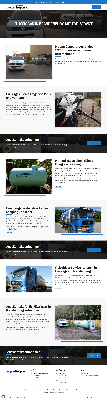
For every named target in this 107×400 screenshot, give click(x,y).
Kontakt (96, 7)
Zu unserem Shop (71, 2)
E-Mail (86, 373)
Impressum (53, 392)
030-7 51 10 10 (60, 2)
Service (75, 7)
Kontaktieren (94, 143)
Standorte (66, 7)
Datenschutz (60, 392)
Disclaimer (45, 392)
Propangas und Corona (39, 390)
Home (50, 7)
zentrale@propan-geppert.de (42, 2)
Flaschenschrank (70, 390)
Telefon (61, 373)
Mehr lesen (9, 118)
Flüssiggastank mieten (82, 390)
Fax (60, 380)
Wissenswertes (84, 7)
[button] (3, 396)
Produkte (57, 7)
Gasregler (61, 390)
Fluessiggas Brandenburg (25, 390)
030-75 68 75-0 (63, 377)
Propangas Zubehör (52, 390)
